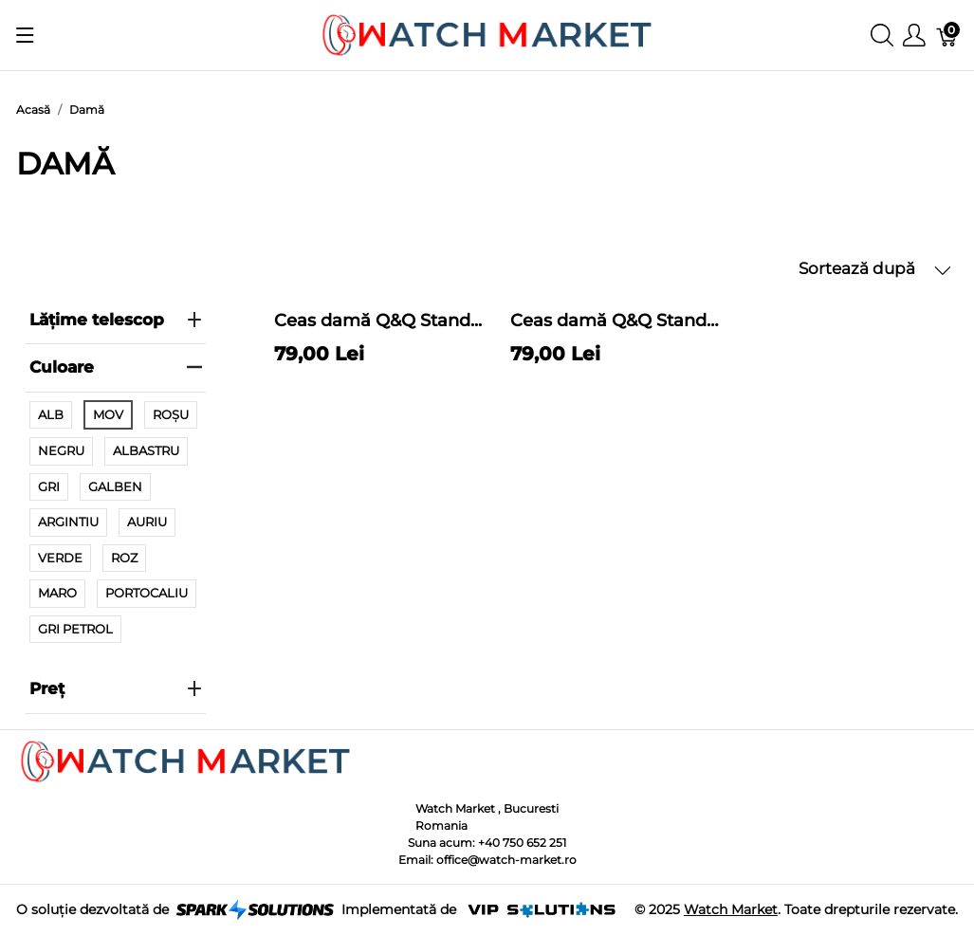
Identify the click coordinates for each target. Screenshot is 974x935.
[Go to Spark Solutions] (255, 909)
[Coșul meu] (947, 35)
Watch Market (731, 909)
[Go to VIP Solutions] (541, 909)
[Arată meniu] (25, 35)
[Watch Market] (487, 34)
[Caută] (882, 35)
